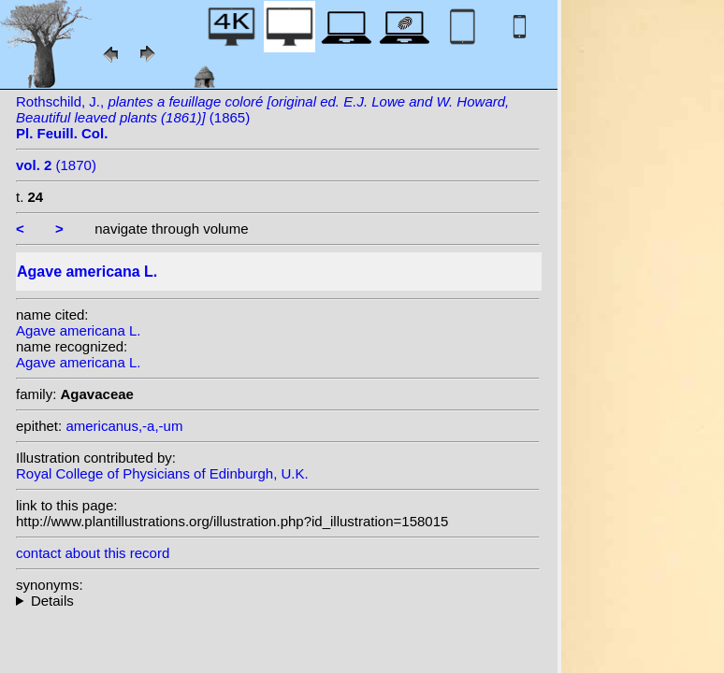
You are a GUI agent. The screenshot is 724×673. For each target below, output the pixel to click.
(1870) (56, 165)
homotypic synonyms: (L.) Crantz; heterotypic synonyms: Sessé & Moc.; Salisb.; (278, 601)
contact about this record (92, 553)
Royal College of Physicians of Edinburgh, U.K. (162, 473)
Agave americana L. (78, 330)
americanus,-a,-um (123, 426)
